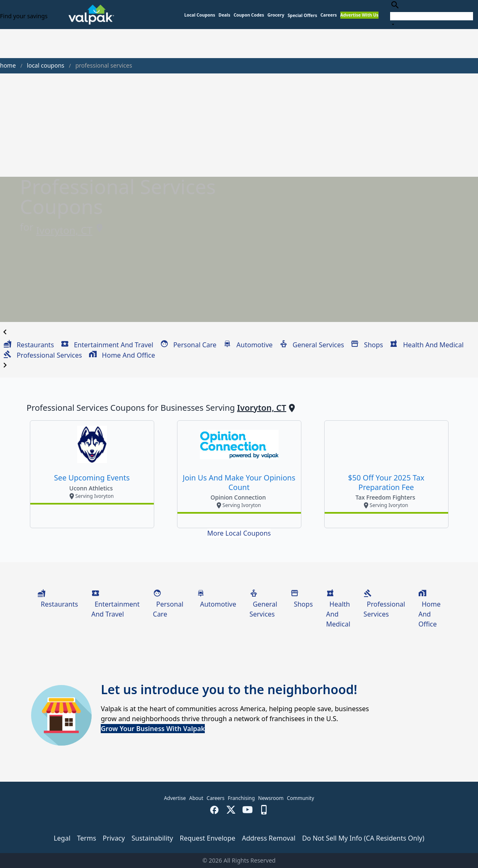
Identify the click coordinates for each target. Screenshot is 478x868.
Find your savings (24, 16)
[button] (302, 15)
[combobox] (431, 14)
